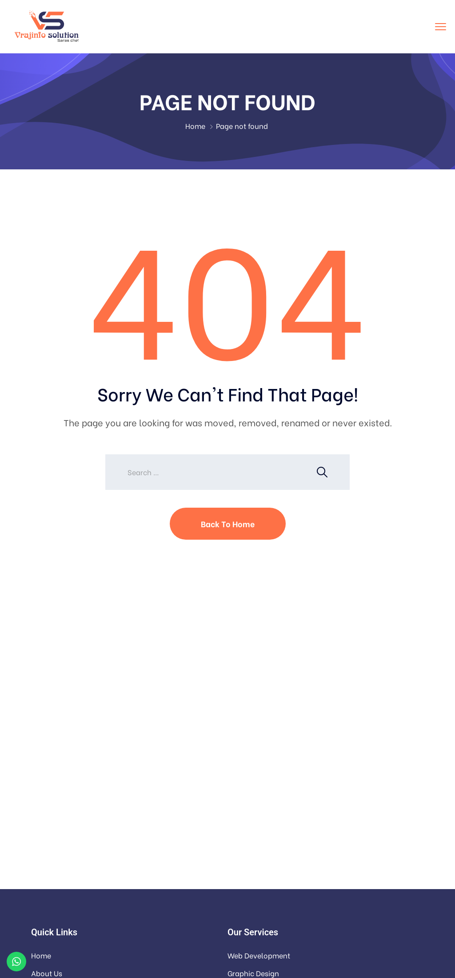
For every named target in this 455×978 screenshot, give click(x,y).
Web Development (259, 955)
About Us (46, 973)
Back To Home (228, 523)
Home (195, 125)
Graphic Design (253, 973)
